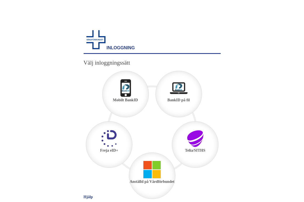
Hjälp (88, 197)
